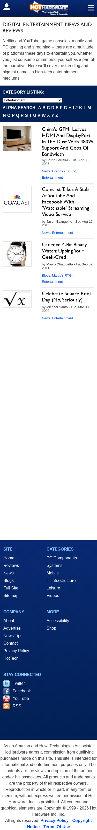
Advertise (12, 628)
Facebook (22, 691)
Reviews (11, 565)
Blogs (46, 275)
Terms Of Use (56, 827)
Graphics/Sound (64, 171)
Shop (51, 628)
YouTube (21, 698)
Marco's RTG (62, 275)
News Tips (13, 636)
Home (8, 558)
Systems (54, 565)
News (46, 171)
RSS (17, 706)
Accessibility (58, 620)
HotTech (11, 658)
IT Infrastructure (61, 580)
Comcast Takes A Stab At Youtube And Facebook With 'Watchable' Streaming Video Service (65, 201)
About (8, 620)
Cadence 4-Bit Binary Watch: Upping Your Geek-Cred (64, 250)
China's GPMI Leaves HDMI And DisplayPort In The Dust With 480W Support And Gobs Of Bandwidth (68, 141)
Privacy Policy (16, 651)
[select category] (32, 100)
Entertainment (52, 177)
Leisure (53, 588)
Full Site (10, 588)
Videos (53, 595)
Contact (10, 643)
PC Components (62, 558)
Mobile (53, 573)
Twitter (19, 683)
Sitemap (11, 595)
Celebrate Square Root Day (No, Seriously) (66, 296)
